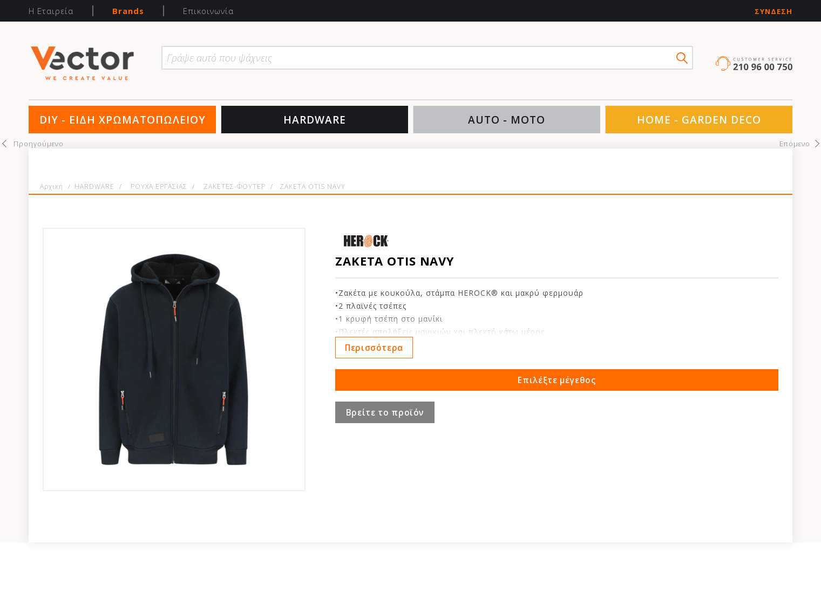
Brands (128, 10)
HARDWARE (314, 120)
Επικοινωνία (208, 10)
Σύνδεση (773, 11)
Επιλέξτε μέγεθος (556, 380)
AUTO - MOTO (506, 120)
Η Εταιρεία (51, 10)
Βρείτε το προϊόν (385, 412)
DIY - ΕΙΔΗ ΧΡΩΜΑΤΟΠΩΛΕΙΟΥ (122, 120)
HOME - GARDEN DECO (699, 120)
